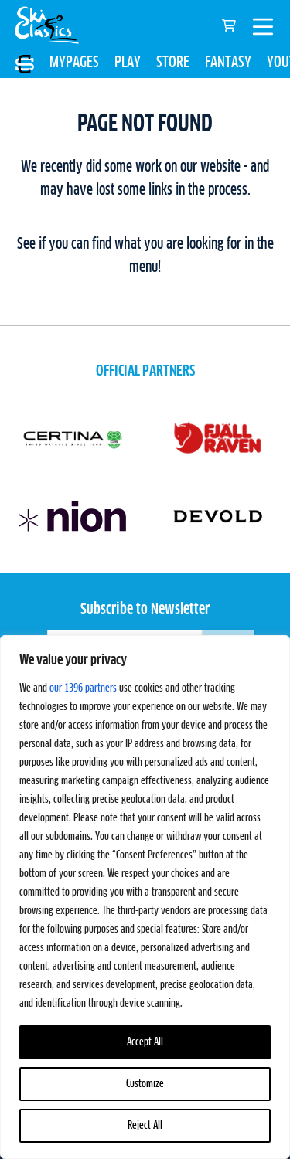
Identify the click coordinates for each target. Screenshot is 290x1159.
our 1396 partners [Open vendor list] (83, 688)
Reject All (145, 1125)
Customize (145, 1084)
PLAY (127, 62)
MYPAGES (74, 62)
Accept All (145, 1042)
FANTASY (228, 62)
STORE (172, 62)
